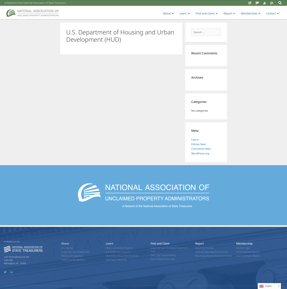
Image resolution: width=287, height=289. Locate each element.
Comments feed (201, 148)
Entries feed (198, 144)
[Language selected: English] (269, 286)
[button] (168, 13)
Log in (195, 139)
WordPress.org (200, 153)
